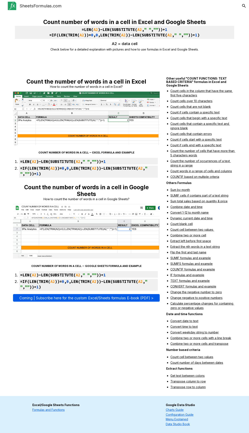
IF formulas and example (187, 275)
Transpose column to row (188, 381)
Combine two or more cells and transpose (199, 343)
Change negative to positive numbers (196, 298)
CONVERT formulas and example (193, 286)
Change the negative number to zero (196, 292)
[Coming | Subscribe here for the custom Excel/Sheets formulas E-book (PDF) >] (86, 298)
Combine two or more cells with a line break (200, 338)
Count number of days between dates (196, 362)
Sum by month (180, 190)
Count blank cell (181, 224)
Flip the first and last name (188, 252)
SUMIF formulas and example (190, 258)
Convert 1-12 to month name (189, 212)
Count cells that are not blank (190, 106)
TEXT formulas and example (190, 280)
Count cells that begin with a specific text (198, 118)
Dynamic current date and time (191, 218)
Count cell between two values (192, 229)
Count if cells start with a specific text (196, 139)
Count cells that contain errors (191, 134)
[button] (244, 6)
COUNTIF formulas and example (192, 269)
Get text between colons (187, 375)
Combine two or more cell (188, 235)
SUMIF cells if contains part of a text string (199, 195)
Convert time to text (184, 326)
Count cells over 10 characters (191, 101)
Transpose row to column (188, 387)
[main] (124, 35)
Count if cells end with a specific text (195, 145)
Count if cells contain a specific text (195, 112)
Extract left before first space (190, 241)
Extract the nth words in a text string (195, 246)
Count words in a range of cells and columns (201, 171)
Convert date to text (184, 321)
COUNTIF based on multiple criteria (194, 177)
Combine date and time (186, 207)
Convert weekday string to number (194, 332)
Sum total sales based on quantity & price (199, 201)
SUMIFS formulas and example (191, 263)
